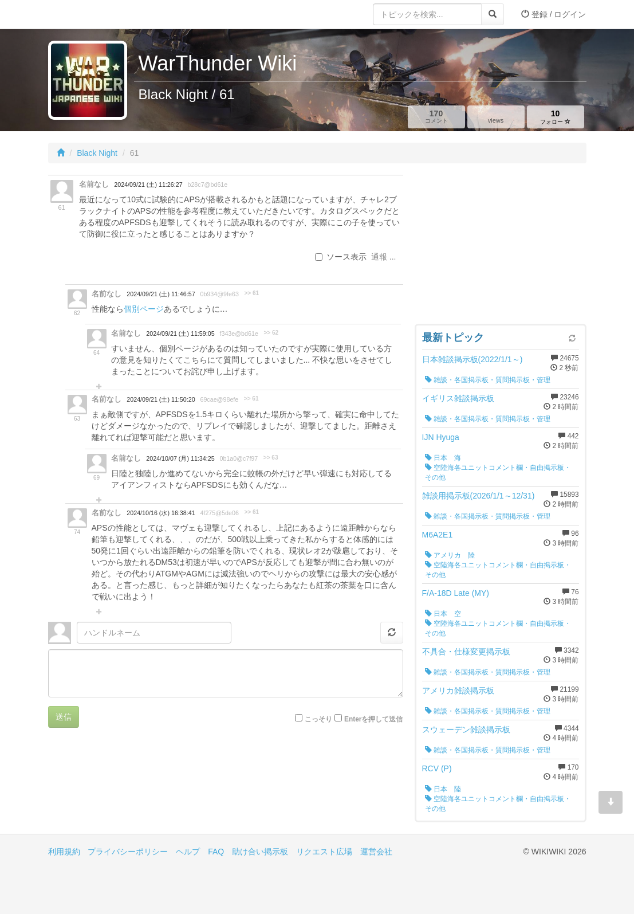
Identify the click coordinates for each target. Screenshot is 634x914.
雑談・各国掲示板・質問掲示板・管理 (487, 380)
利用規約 (64, 851)
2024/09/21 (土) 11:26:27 (148, 184)
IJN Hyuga (440, 437)
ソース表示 (341, 256)
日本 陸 (443, 789)
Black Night (97, 153)
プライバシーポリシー (128, 851)
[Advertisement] (500, 246)
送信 (64, 716)
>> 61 (251, 293)
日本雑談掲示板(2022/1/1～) (472, 359)
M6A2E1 (437, 534)
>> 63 (270, 457)
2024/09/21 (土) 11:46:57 (161, 294)
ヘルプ (188, 851)
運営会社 (376, 851)
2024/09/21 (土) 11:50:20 (161, 399)
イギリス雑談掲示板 (458, 398)
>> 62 (270, 332)
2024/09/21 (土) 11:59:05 (180, 333)
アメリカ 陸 (450, 555)
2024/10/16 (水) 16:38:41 (161, 512)
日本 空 (443, 614)
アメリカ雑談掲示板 (458, 690)
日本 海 (443, 458)
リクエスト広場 (324, 851)
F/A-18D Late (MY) (455, 593)
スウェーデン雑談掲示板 (466, 729)
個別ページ (144, 308)
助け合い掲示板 (260, 851)
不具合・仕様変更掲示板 (466, 651)
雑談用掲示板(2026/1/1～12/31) (478, 495)
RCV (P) (437, 768)
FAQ (216, 851)
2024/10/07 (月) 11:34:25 (180, 458)
